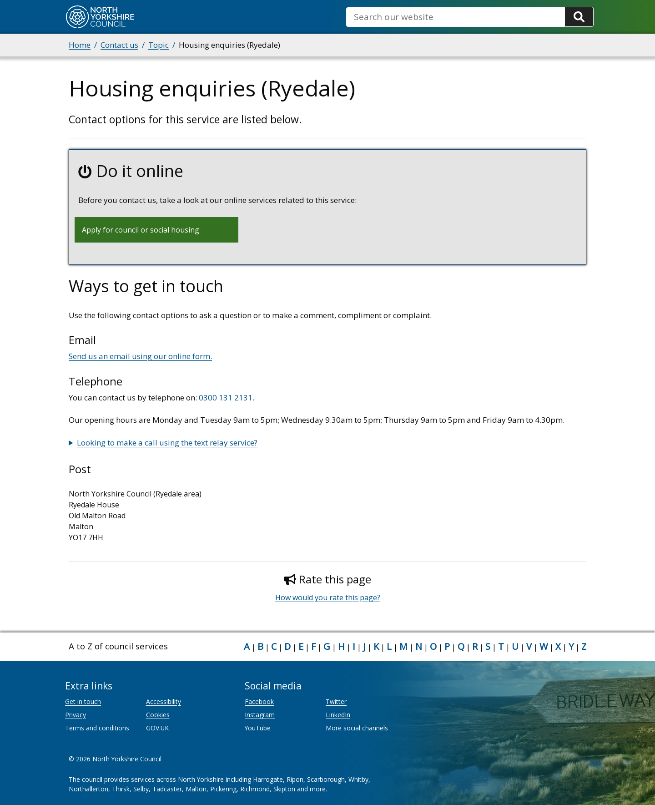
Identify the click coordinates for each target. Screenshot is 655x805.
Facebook (259, 701)
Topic (158, 45)
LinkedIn (338, 714)
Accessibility (163, 701)
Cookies (158, 714)
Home (80, 45)
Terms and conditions (97, 728)
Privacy (75, 714)
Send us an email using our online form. (140, 356)
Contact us (119, 45)
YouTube (258, 728)
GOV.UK (157, 728)
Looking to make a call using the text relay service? (167, 442)
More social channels (357, 728)
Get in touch (83, 701)
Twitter (336, 701)
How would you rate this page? (327, 597)
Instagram (260, 714)
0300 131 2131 (225, 397)
